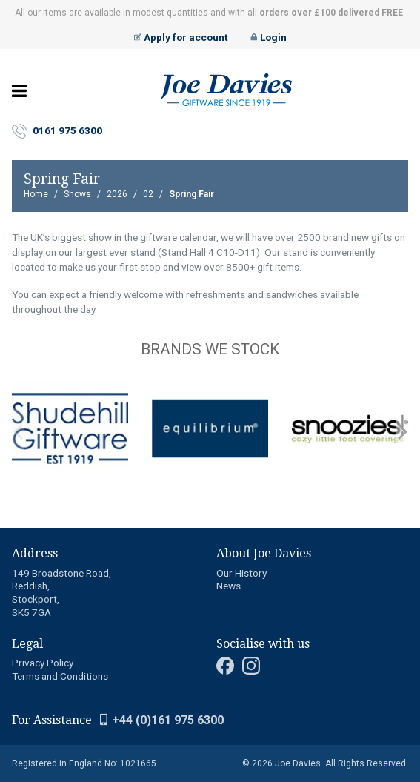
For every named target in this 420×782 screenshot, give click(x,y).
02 (148, 194)
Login (268, 37)
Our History (241, 573)
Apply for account (180, 37)
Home (36, 194)
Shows (77, 194)
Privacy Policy (42, 663)
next (402, 432)
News (228, 586)
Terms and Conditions (60, 676)
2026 (117, 194)
